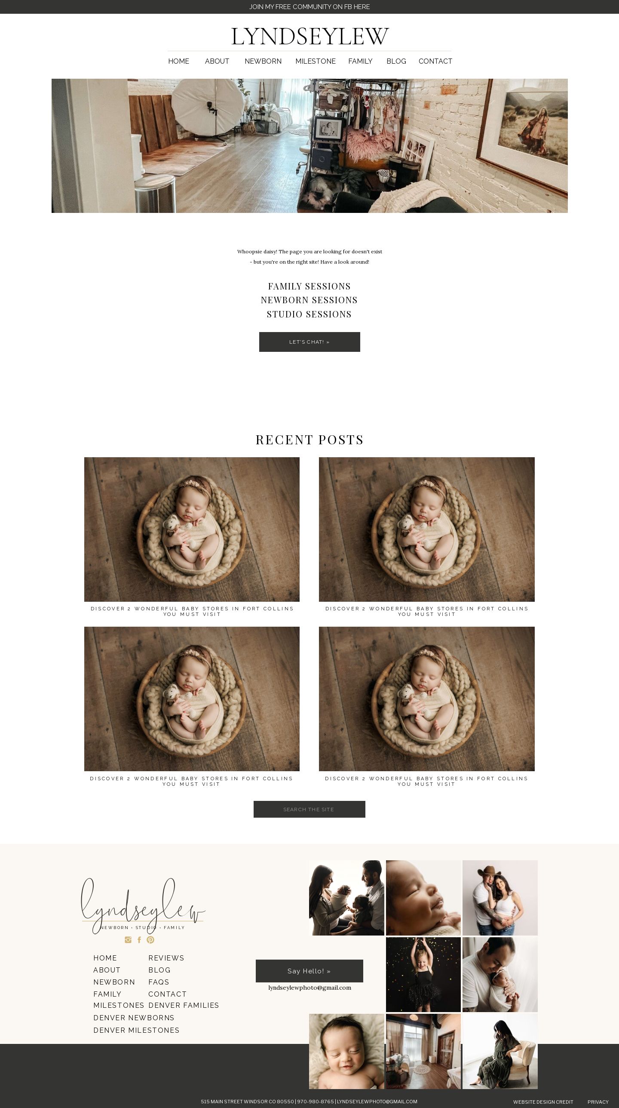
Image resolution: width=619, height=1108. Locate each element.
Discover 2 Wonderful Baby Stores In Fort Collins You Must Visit (426, 781)
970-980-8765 (316, 1102)
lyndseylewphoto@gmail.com (377, 1102)
